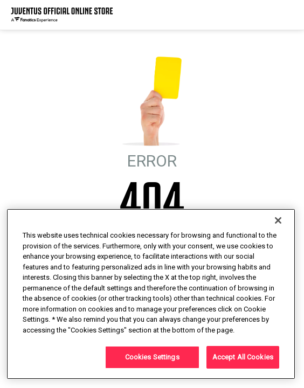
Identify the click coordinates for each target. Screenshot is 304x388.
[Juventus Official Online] (62, 15)
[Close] (278, 220)
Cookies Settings (152, 357)
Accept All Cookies (242, 357)
